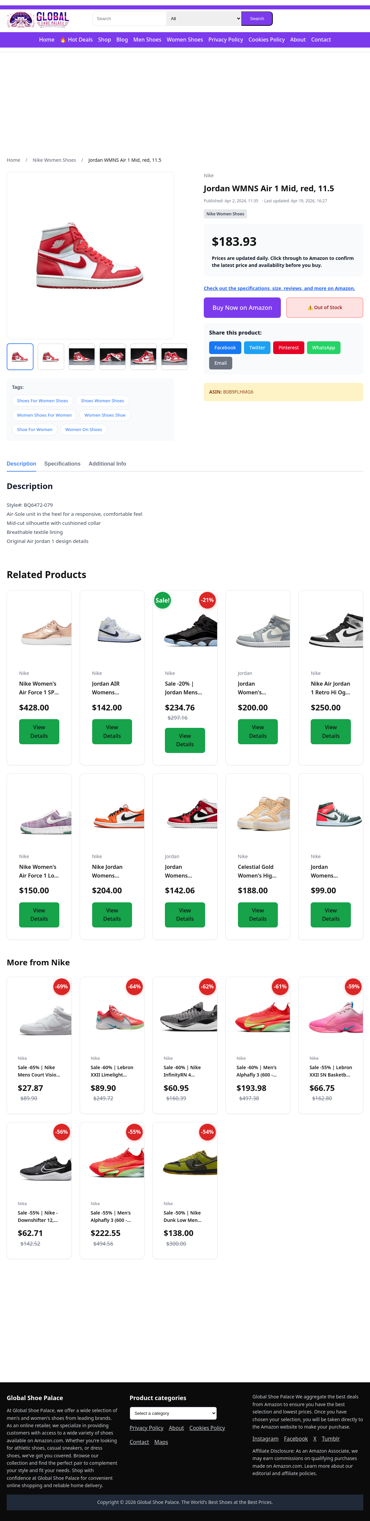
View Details (39, 731)
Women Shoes (185, 39)
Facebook (225, 347)
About (298, 39)
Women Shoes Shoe (104, 415)
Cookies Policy (266, 39)
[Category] (203, 18)
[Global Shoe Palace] (38, 18)
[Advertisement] (185, 104)
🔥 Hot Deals (76, 39)
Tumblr (331, 1438)
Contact (321, 39)
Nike (209, 175)
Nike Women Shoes (54, 160)
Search (257, 18)
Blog (122, 39)
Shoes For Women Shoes (42, 401)
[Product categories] (173, 1413)
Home (46, 39)
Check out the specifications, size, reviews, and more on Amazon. (279, 288)
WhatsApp (323, 347)
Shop (104, 39)
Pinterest (289, 347)
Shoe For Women (35, 429)
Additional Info (107, 464)
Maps (161, 1442)
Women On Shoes (83, 429)
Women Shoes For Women (44, 415)
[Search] (129, 18)
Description (21, 464)
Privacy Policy (225, 39)
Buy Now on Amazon (242, 307)
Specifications (62, 464)
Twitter (257, 347)
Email (220, 363)
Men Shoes (147, 39)
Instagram (265, 1438)
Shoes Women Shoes (102, 401)
